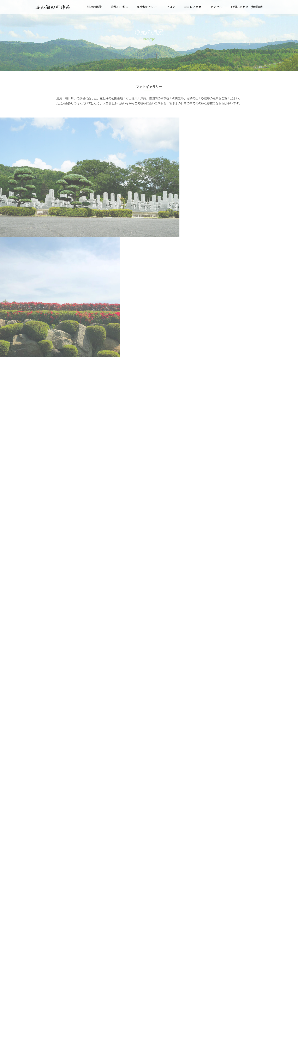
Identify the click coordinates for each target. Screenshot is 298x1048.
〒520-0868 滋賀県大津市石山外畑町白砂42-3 (33, 1036)
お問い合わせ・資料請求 (247, 6)
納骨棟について (147, 6)
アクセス (216, 6)
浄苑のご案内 (119, 6)
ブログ (170, 6)
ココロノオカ (192, 6)
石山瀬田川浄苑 (259, 1039)
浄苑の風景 (94, 6)
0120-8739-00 (81, 1036)
